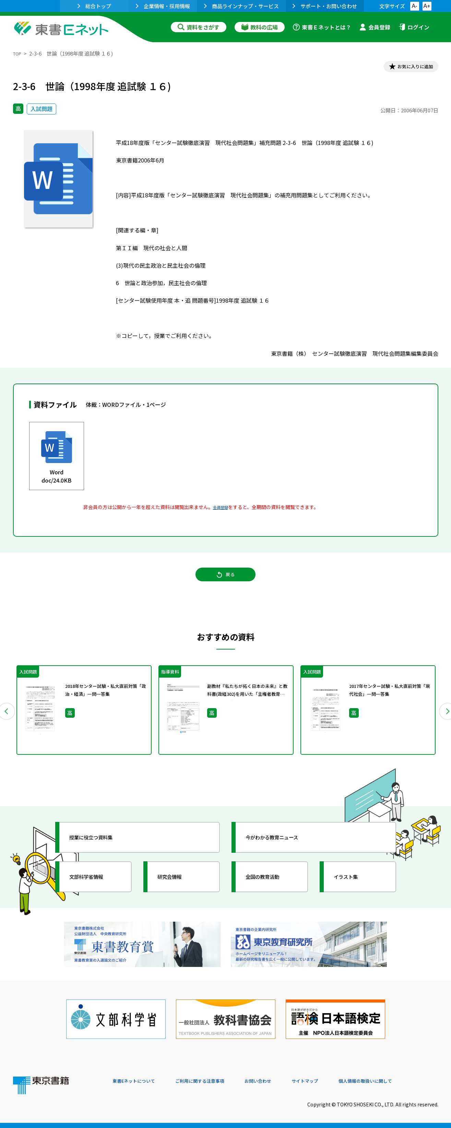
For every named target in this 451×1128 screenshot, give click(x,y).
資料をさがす (198, 27)
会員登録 (374, 27)
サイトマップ (335, 1081)
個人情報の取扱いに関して (405, 1081)
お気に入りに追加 (408, 68)
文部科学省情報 (94, 891)
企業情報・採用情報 (163, 6)
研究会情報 (176, 891)
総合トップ (94, 6)
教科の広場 (259, 27)
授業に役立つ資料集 (101, 851)
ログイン (414, 27)
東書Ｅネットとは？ (322, 27)
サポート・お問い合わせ (325, 6)
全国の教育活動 (271, 891)
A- (414, 6)
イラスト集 (352, 891)
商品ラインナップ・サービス (241, 6)
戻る (226, 583)
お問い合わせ (282, 1081)
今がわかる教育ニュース (283, 851)
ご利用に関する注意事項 (216, 1081)
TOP (18, 53)
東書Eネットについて (138, 1081)
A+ (426, 6)
